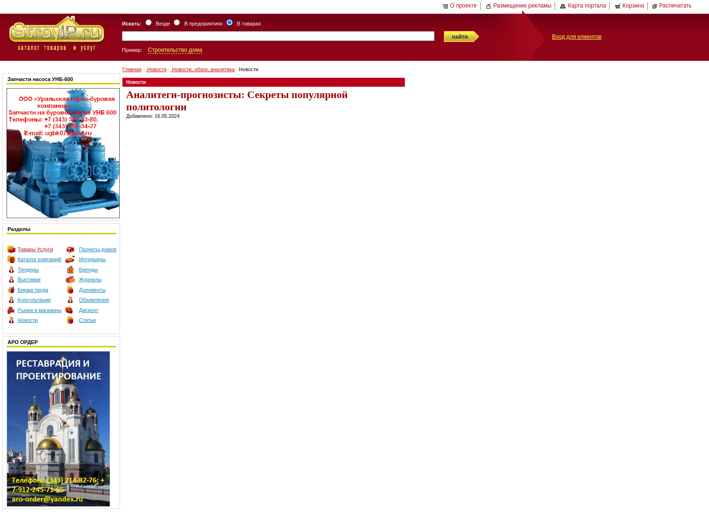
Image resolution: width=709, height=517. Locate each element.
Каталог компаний (39, 259)
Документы (92, 290)
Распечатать (672, 5)
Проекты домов (97, 249)
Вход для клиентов (577, 36)
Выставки (29, 279)
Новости (28, 320)
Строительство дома (175, 50)
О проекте (460, 5)
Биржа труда (33, 290)
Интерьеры (92, 259)
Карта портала (583, 5)
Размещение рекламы (519, 5)
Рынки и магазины (40, 310)
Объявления (94, 300)
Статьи (87, 320)
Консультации (34, 300)
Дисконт (88, 310)
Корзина (629, 5)
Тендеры (28, 269)
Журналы (90, 279)
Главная (132, 69)
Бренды (88, 269)
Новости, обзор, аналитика (203, 69)
